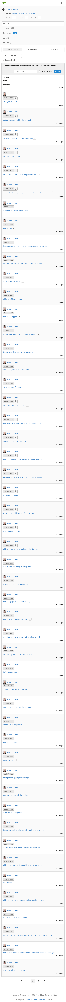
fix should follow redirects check (15, 917)
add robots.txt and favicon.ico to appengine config (22, 423)
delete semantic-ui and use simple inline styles (20, 174)
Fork (33, 18)
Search (57, 72)
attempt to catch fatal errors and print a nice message (23, 477)
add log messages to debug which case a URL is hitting (23, 865)
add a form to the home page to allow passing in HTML (23, 900)
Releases (10, 33)
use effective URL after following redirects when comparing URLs (27, 935)
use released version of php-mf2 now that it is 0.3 (21, 637)
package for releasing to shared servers (18, 138)
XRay (15, 9)
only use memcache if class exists (15, 795)
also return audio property (13, 725)
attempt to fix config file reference (16, 102)
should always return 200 (12, 531)
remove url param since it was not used (18, 654)
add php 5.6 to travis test (12, 299)
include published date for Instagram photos (20, 334)
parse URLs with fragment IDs (14, 405)
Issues (8, 28)
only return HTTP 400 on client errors (17, 707)
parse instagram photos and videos (16, 369)
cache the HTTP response (12, 812)
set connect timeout (10, 495)
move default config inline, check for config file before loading (26, 193)
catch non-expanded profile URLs (15, 211)
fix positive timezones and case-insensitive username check (25, 246)
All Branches (48, 71)
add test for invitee (10, 742)
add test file (7, 228)
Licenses (29, 1000)
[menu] (19, 999)
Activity (7, 42)
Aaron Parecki (12, 94)
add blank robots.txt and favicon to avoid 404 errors (22, 459)
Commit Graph (9, 60)
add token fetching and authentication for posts (21, 549)
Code (6, 24)
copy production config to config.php (17, 566)
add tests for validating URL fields (15, 619)
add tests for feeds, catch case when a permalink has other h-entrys (28, 953)
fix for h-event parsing (11, 672)
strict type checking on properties (15, 584)
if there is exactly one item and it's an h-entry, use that (23, 830)
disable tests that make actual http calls (18, 352)
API (35, 1000)
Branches (33, 50)
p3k (8, 9)
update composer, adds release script (17, 120)
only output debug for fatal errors (15, 441)
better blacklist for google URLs (15, 970)
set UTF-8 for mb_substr (12, 281)
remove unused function (12, 387)
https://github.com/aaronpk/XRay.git (24, 14)
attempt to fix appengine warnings (16, 778)
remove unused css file (11, 156)
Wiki (6, 38)
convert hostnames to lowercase (15, 689)
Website (42, 1000)
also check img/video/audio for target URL (19, 513)
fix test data (7, 882)
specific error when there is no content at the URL (21, 848)
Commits (12, 50)
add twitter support (10, 316)
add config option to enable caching (16, 601)
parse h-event (8, 760)
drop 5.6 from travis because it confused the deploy (22, 263)
